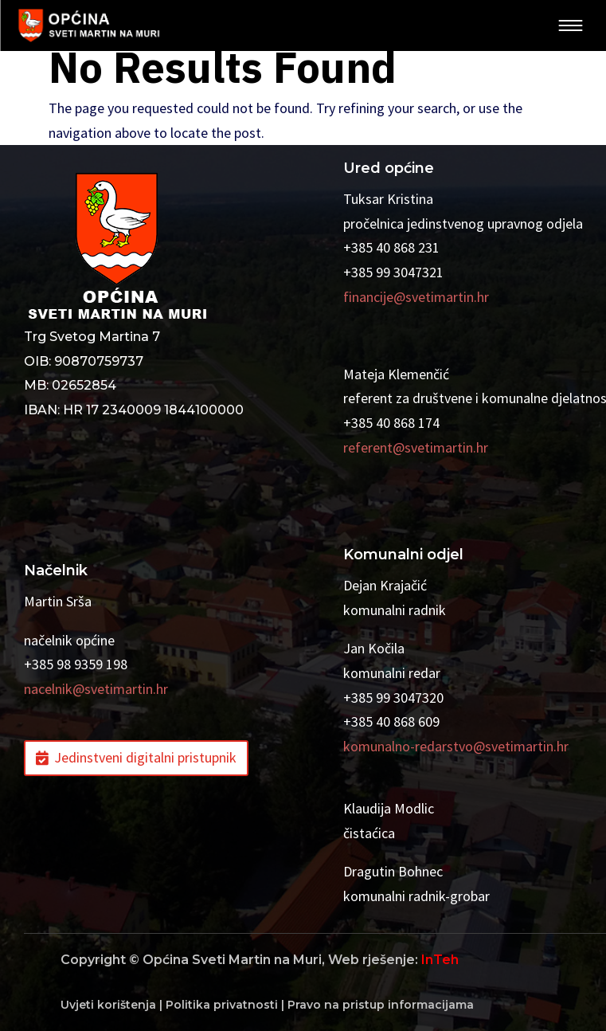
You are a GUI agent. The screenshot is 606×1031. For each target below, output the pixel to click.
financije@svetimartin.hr (416, 297)
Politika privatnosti (222, 1005)
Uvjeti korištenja (108, 1005)
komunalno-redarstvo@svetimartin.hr (456, 746)
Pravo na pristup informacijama (380, 1005)
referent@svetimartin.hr (415, 447)
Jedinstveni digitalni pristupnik (145, 757)
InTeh (440, 959)
